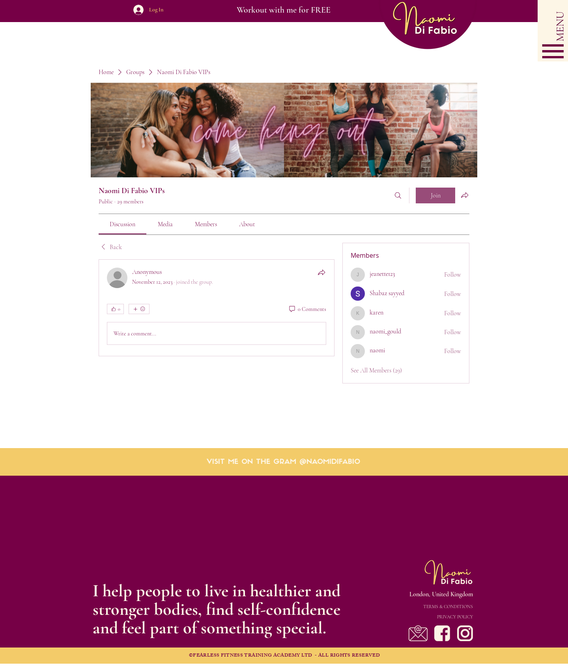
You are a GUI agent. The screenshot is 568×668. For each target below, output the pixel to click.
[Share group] (464, 195)
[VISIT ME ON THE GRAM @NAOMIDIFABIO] (283, 462)
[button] (553, 30)
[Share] (321, 272)
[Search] (398, 195)
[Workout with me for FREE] (283, 10)
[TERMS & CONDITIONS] (425, 606)
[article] (216, 307)
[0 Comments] (307, 309)
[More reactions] (139, 309)
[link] (122, 224)
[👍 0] (115, 309)
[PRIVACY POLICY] (425, 617)
